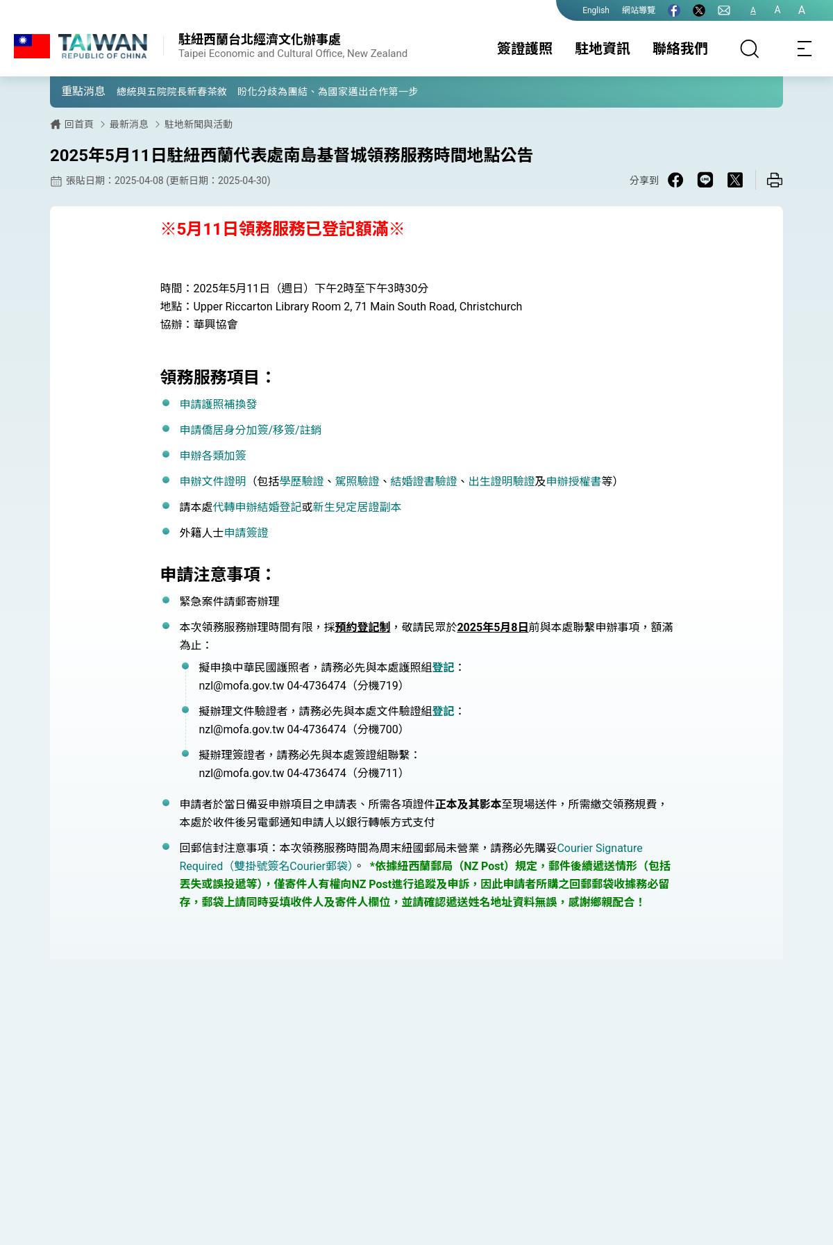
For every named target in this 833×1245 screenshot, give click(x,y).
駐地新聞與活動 (199, 124)
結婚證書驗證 (423, 481)
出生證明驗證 (502, 481)
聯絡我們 (680, 48)
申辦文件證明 (212, 481)
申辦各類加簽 (212, 455)
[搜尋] (749, 48)
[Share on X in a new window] (735, 180)
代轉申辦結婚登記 (256, 507)
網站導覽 (638, 10)
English (595, 10)
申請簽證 (246, 533)
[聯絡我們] (724, 10)
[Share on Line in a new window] (705, 180)
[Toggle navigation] (805, 48)
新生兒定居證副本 (356, 507)
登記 (443, 667)
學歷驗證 (301, 481)
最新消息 (129, 124)
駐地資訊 (602, 48)
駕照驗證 (357, 481)
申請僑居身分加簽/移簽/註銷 (250, 430)
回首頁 (79, 124)
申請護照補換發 (218, 404)
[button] (71, 91)
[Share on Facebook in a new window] (675, 180)
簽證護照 (525, 48)
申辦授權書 (574, 481)
